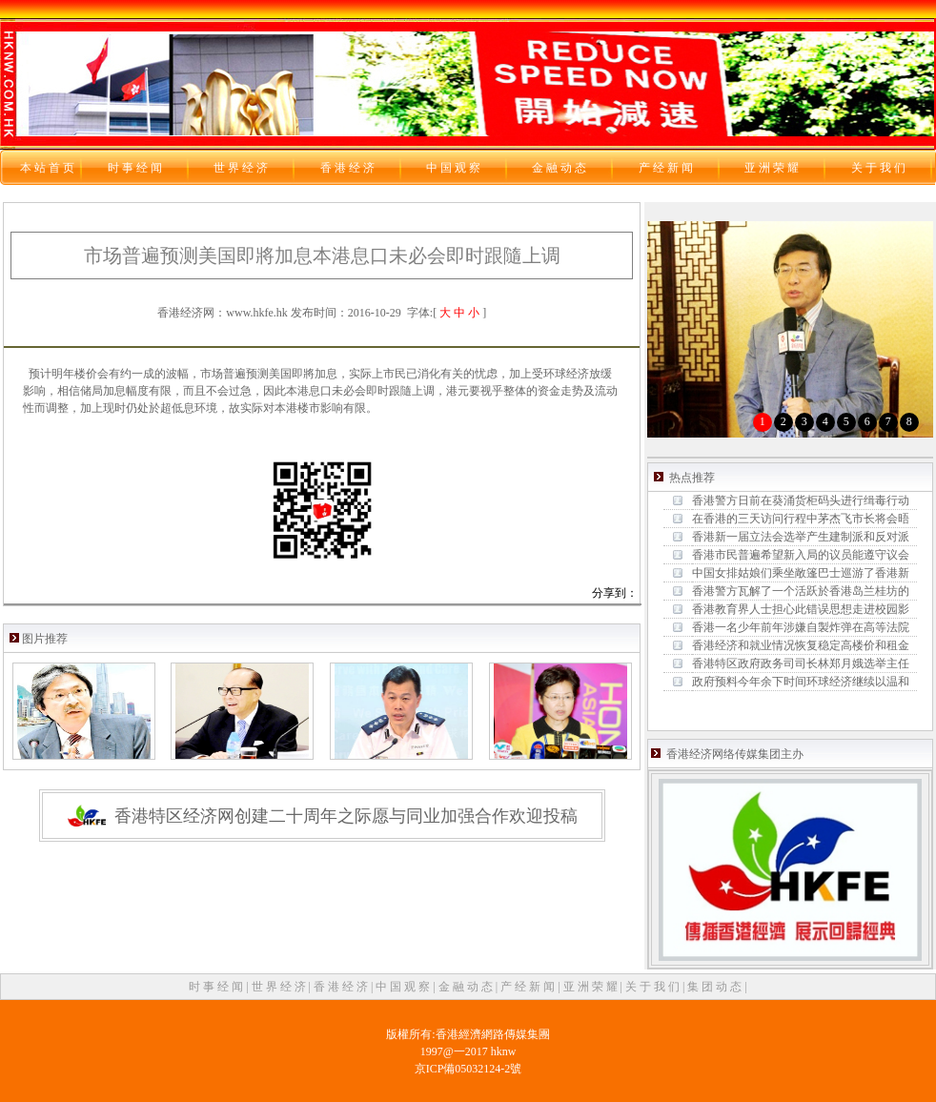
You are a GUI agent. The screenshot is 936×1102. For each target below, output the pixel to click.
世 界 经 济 (280, 986)
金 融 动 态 (467, 986)
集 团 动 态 (715, 986)
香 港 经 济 (342, 986)
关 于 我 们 (653, 986)
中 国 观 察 (404, 986)
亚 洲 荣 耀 (592, 986)
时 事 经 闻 (217, 986)
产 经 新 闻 (529, 986)
